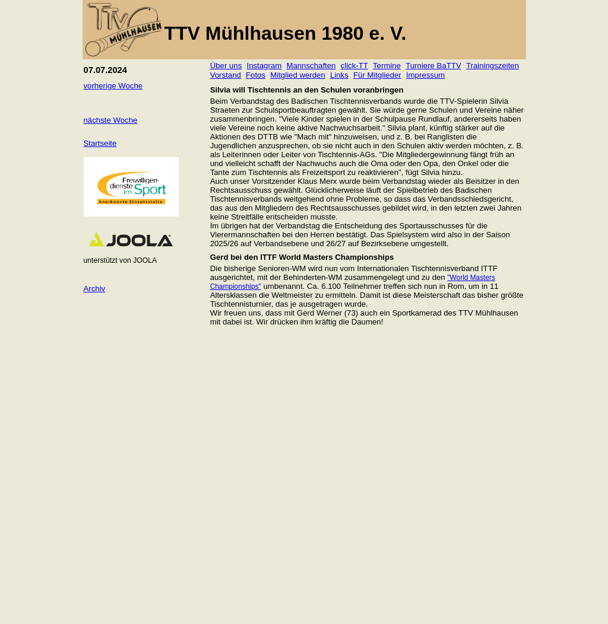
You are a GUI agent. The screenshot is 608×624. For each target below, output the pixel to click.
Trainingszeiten (492, 65)
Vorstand (225, 75)
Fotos (255, 75)
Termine (387, 65)
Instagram (263, 65)
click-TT (354, 65)
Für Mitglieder (377, 75)
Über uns (226, 65)
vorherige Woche (113, 85)
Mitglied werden (297, 75)
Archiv (95, 288)
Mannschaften (310, 65)
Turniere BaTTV (433, 65)
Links (339, 75)
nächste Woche (111, 120)
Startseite (100, 143)
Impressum (425, 75)
